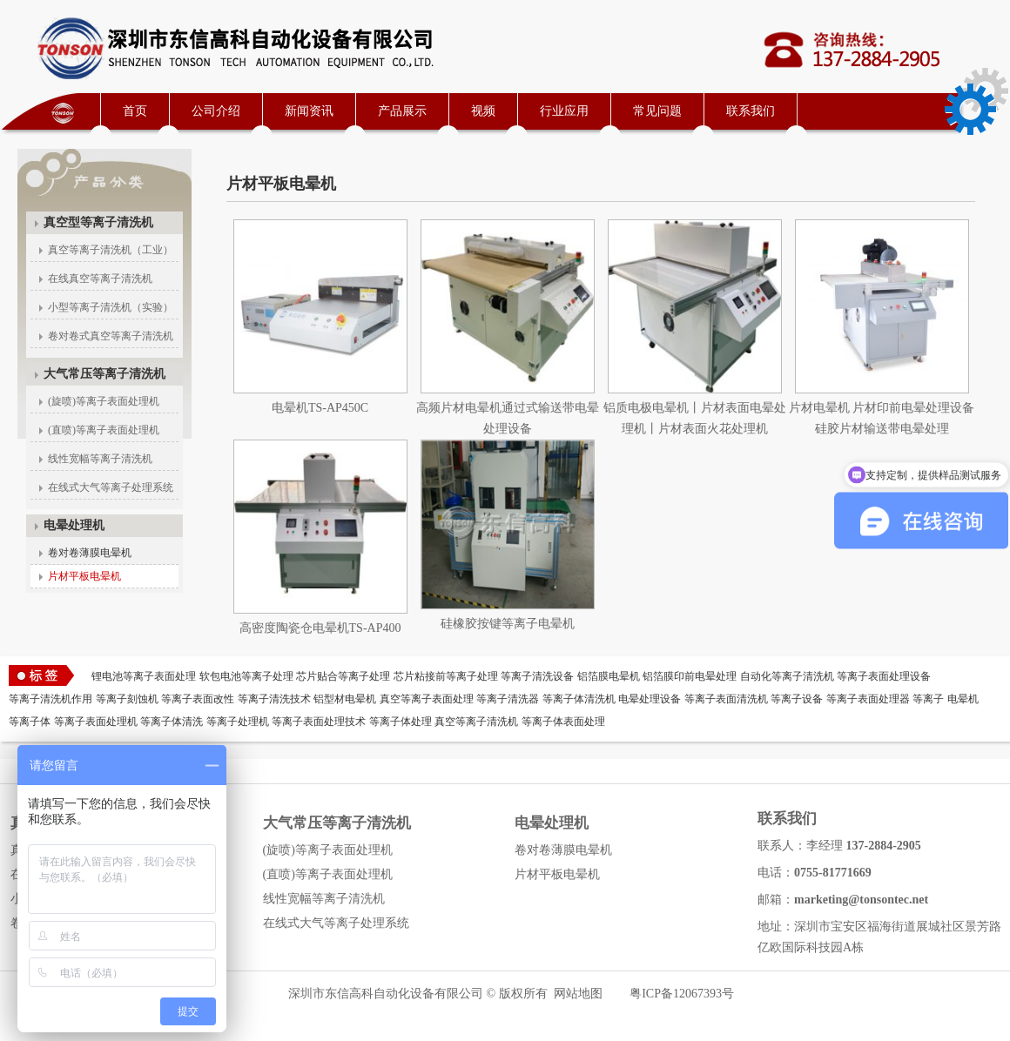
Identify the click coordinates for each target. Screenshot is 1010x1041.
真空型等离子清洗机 (98, 222)
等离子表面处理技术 (319, 721)
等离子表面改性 (197, 699)
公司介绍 (216, 111)
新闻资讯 (309, 111)
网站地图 (578, 993)
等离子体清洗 (171, 721)
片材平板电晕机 (84, 576)
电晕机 (963, 699)
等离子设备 (797, 699)
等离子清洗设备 (537, 676)
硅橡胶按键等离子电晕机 (508, 623)
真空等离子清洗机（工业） (110, 250)
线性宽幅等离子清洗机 (100, 459)
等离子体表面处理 (563, 721)
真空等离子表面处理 (427, 699)
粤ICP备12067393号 (682, 993)
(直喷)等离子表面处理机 (103, 430)
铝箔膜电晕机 (608, 676)
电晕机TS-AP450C (320, 407)
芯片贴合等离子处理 (343, 676)
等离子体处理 (400, 721)
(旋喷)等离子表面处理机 (103, 401)
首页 (135, 111)
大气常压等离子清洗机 (104, 373)
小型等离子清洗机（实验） (110, 307)
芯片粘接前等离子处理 (446, 676)
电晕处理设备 (649, 699)
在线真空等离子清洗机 (100, 278)
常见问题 (657, 111)
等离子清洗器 (507, 699)
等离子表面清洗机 (726, 699)
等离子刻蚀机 (127, 699)
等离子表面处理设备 (884, 676)
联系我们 (750, 111)
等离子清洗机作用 (50, 699)
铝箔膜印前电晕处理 (690, 676)
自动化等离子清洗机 (787, 676)
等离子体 (29, 721)
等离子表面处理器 (868, 699)
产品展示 (402, 111)
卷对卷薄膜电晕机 (89, 553)
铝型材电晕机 (344, 699)
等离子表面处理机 (96, 721)
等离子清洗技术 (274, 699)
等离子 (928, 699)
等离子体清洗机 (579, 699)
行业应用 (564, 111)
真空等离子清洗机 (476, 721)
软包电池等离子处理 (246, 676)
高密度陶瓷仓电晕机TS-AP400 (320, 628)
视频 (483, 111)
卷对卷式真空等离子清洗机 (110, 336)
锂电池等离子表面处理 (143, 676)
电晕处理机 (74, 525)
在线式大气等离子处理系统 (110, 487)
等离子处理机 (237, 721)
